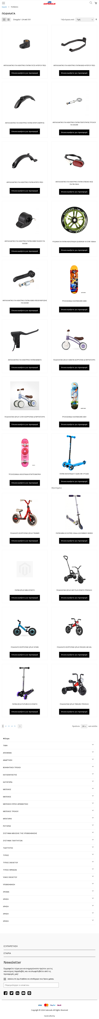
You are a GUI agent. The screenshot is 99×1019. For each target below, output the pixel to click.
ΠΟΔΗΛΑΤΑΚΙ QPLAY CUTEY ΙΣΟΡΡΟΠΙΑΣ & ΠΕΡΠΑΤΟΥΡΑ (25, 417)
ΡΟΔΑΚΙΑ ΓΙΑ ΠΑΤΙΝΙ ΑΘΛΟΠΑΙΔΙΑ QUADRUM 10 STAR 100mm (74, 241)
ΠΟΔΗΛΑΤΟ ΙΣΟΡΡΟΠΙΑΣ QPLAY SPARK (25, 647)
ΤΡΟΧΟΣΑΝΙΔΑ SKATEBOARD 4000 (74, 301)
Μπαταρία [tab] (7, 819)
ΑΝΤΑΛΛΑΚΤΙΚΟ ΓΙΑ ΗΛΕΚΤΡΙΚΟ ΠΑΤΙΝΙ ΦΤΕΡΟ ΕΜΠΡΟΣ (24, 123)
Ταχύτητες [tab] (8, 848)
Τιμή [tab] (5, 745)
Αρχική (4, 7)
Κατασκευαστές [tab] (10, 775)
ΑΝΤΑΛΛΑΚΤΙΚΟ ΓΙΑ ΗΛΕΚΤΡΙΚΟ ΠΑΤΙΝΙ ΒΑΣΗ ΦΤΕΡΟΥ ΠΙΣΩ (74, 65)
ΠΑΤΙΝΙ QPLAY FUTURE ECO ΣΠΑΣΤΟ (24, 704)
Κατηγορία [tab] (7, 782)
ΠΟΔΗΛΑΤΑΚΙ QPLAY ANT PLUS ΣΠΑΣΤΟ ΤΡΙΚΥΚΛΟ (74, 590)
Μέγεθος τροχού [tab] (10, 811)
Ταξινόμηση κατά (67, 19)
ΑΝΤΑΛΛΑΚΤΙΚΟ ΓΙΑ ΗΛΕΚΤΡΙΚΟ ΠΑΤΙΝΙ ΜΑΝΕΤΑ (24, 360)
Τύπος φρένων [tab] (10, 870)
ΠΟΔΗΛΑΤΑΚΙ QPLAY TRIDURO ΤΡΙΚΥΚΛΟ (74, 704)
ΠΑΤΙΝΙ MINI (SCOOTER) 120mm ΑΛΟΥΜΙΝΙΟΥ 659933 (74, 533)
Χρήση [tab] (6, 899)
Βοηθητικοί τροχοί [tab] (12, 767)
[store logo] (49, 3)
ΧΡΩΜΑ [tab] (6, 892)
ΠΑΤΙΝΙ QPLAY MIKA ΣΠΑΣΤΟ (25, 590)
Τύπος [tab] (6, 855)
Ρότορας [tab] (7, 826)
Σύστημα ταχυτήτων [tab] (12, 840)
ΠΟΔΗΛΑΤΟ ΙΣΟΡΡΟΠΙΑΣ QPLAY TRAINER (24, 533)
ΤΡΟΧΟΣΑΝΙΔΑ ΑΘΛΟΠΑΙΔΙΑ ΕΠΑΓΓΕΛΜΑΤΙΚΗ (25, 474)
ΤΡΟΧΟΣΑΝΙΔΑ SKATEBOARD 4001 (74, 417)
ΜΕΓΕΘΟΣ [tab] (7, 789)
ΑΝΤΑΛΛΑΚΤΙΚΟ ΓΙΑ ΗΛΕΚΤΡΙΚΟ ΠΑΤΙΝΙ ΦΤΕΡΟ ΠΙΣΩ (25, 182)
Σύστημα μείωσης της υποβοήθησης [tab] (20, 833)
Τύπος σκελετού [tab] (10, 862)
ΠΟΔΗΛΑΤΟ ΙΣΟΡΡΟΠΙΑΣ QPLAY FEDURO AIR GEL (74, 647)
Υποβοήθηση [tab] (9, 884)
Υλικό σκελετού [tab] (10, 877)
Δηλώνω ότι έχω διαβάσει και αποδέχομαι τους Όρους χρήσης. (30, 979)
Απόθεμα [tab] (7, 753)
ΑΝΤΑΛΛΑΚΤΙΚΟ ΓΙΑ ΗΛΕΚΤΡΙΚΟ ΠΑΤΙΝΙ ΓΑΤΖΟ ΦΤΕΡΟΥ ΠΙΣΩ (24, 65)
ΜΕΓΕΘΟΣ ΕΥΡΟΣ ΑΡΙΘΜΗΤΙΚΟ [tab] (15, 804)
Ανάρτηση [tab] (7, 760)
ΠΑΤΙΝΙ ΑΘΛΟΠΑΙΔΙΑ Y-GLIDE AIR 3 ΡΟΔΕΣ (74, 474)
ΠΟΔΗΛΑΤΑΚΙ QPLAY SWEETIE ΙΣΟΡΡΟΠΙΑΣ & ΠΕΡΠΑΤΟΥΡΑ (74, 360)
